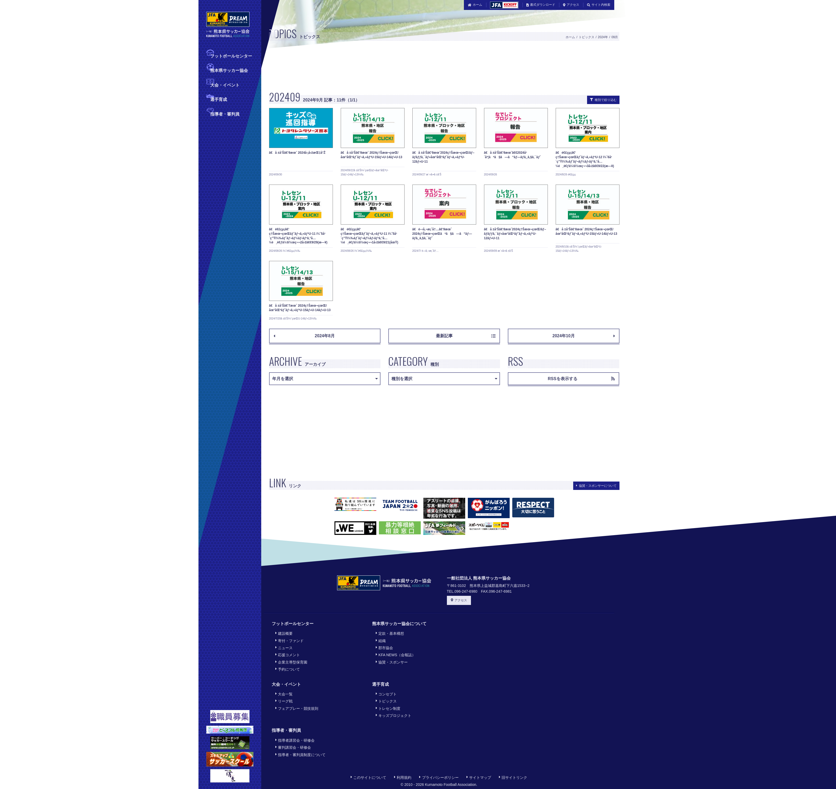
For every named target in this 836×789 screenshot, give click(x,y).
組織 (381, 640)
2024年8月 (304, 336)
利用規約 (402, 777)
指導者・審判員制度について (300, 754)
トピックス (586, 37)
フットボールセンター (231, 55)
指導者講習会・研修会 (295, 740)
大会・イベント (225, 84)
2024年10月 (583, 336)
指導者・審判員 (225, 113)
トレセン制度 (388, 708)
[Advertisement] (430, 68)
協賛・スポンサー (392, 662)
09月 (614, 37)
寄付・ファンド (289, 640)
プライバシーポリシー (438, 777)
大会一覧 (284, 694)
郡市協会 (384, 647)
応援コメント (287, 655)
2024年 (603, 37)
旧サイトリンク (513, 777)
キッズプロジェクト (393, 715)
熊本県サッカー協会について (399, 623)
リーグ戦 (284, 701)
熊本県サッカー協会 (229, 70)
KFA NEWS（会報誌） (396, 655)
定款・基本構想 (390, 633)
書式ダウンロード (540, 5)
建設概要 (284, 633)
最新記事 (466, 336)
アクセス (571, 5)
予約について (287, 669)
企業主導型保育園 (291, 662)
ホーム (475, 5)
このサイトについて (368, 777)
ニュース (284, 647)
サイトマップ (479, 777)
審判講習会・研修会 (293, 747)
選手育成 (218, 99)
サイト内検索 (598, 5)
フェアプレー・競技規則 (296, 708)
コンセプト (386, 694)
